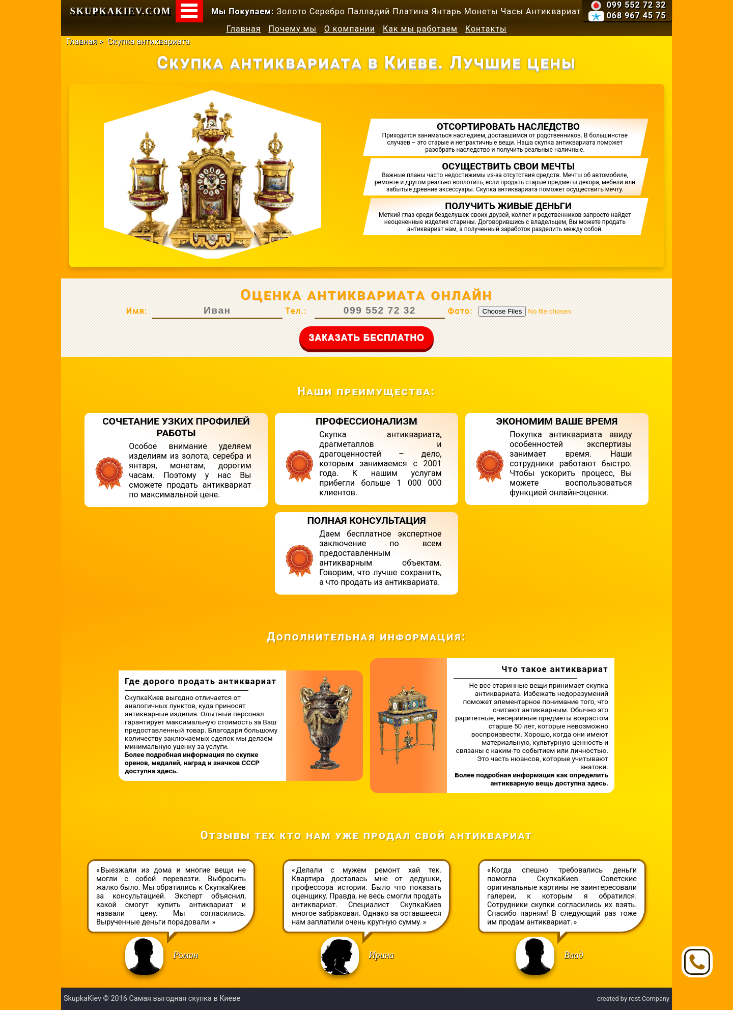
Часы (512, 11)
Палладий (369, 11)
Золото (292, 11)
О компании (349, 29)
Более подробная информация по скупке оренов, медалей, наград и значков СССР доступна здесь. (192, 762)
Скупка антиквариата (148, 41)
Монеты (481, 11)
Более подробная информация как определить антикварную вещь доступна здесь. (531, 779)
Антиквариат (553, 11)
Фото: (459, 311)
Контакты (485, 29)
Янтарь (446, 11)
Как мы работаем (420, 29)
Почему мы (292, 29)
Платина (410, 11)
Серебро (327, 11)
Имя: (136, 311)
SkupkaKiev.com (121, 11)
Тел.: (295, 311)
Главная (244, 29)
